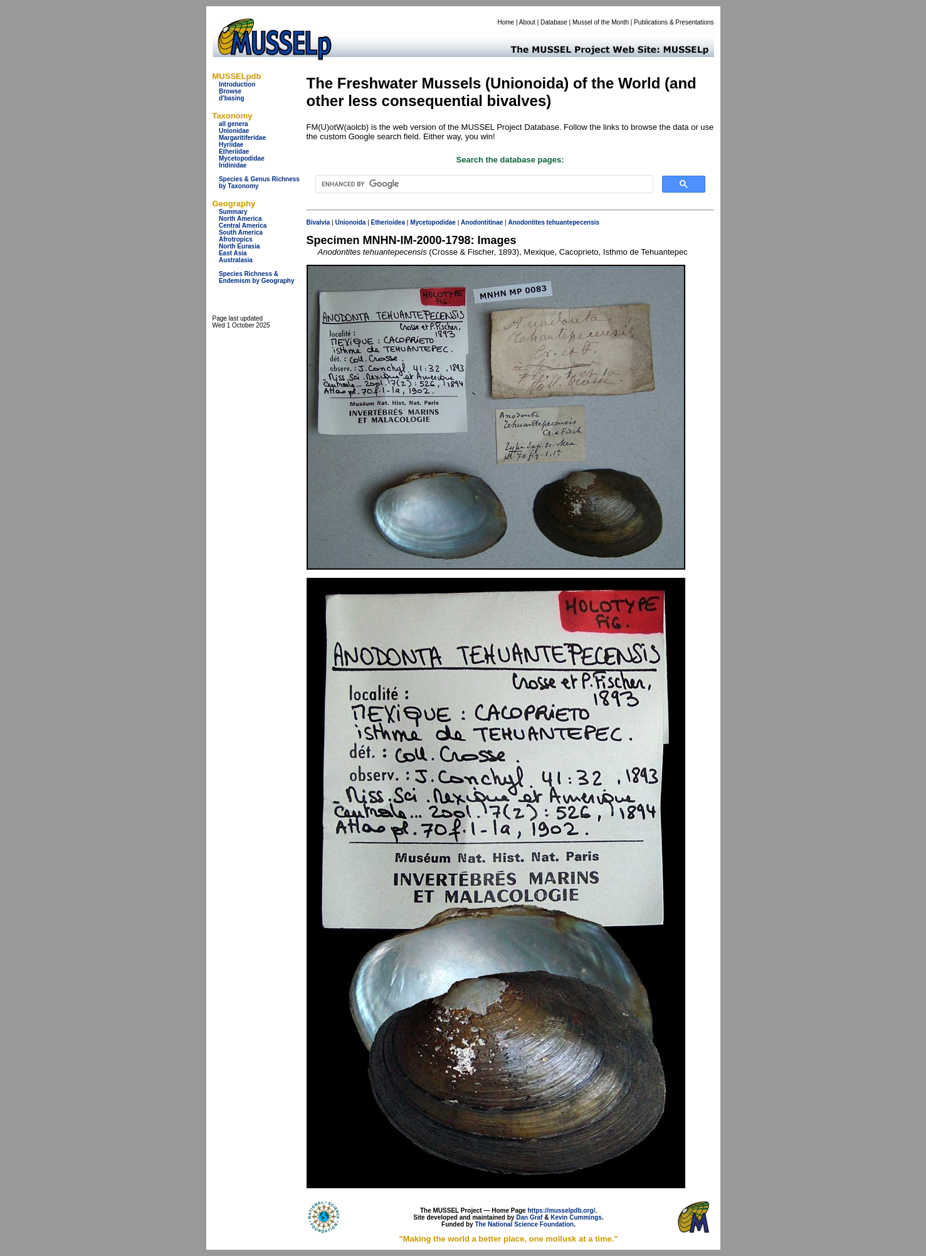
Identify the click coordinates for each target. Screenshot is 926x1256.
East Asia (233, 253)
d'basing (232, 98)
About (527, 22)
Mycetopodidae (242, 158)
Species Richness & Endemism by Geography (257, 277)
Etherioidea (388, 222)
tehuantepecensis (573, 222)
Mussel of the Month (600, 22)
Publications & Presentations (673, 22)
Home (505, 22)
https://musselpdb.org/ (561, 1210)
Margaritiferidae (242, 137)
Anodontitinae (482, 222)
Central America (242, 225)
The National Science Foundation (524, 1224)
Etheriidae (234, 151)
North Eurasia (239, 246)
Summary (233, 211)
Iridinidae (232, 165)
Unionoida (350, 222)
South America (241, 232)
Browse (230, 91)
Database (553, 22)
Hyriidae (231, 144)
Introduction (237, 84)
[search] (483, 184)
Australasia (236, 260)
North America (240, 218)
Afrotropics (236, 239)
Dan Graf (529, 1217)
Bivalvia (318, 222)
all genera (233, 123)
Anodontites (526, 222)
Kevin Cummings (576, 1217)
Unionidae (234, 130)
